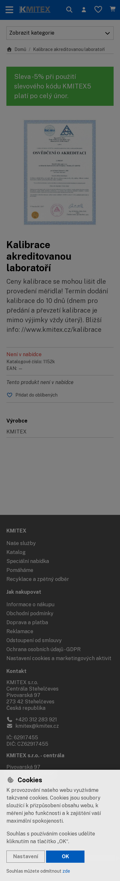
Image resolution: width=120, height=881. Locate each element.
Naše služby (21, 543)
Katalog (16, 552)
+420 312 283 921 (31, 720)
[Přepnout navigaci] (9, 10)
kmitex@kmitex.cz (32, 726)
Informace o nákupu (30, 604)
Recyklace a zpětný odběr (37, 579)
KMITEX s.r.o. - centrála (35, 755)
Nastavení (25, 856)
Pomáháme (19, 570)
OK (65, 856)
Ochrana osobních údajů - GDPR (43, 649)
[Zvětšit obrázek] (60, 172)
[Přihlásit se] (83, 10)
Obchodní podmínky (29, 613)
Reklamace (19, 631)
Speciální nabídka (27, 561)
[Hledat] (69, 10)
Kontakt (16, 671)
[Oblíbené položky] (98, 10)
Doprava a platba (27, 622)
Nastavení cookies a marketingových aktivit (58, 658)
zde (66, 871)
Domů (16, 49)
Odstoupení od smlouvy (34, 640)
